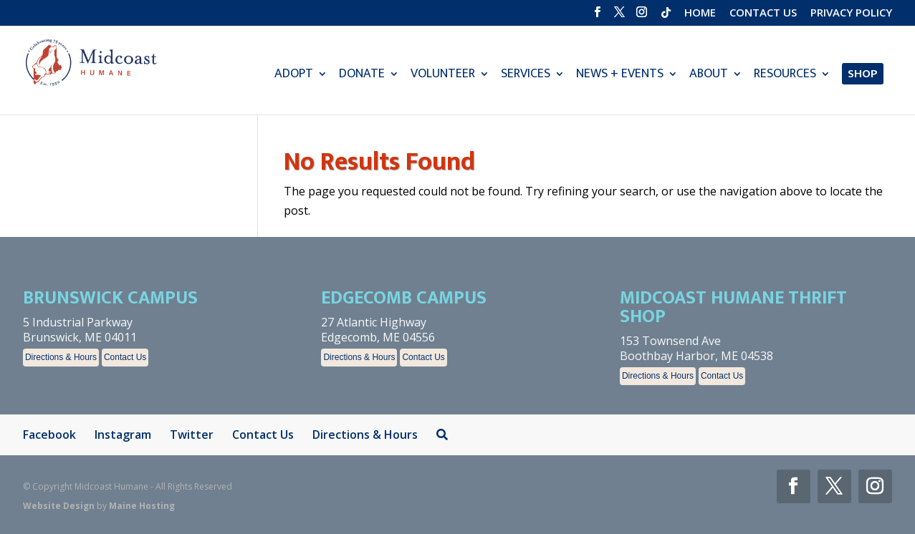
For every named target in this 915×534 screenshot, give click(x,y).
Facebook (49, 434)
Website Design (59, 506)
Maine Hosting (142, 506)
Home (700, 13)
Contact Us (763, 13)
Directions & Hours (61, 357)
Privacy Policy (851, 13)
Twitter (192, 434)
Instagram (123, 434)
